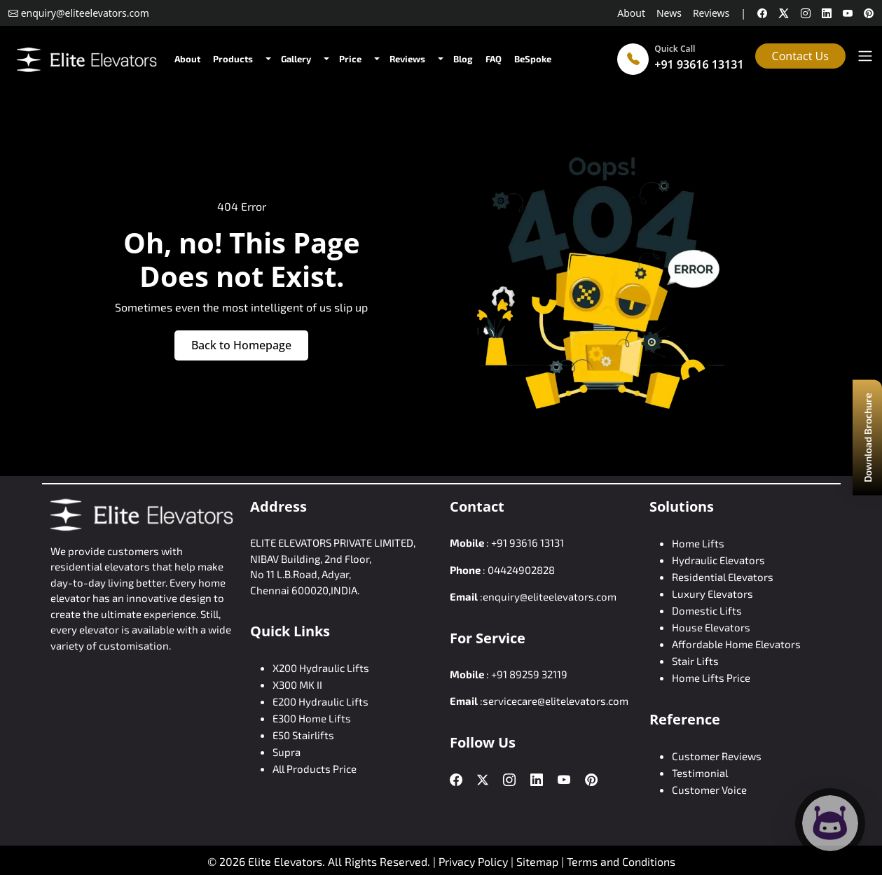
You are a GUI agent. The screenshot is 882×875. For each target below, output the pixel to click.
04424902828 (521, 570)
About (631, 13)
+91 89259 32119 (529, 674)
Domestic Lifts (707, 610)
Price (350, 58)
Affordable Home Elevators (736, 644)
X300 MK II (297, 684)
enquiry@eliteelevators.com (549, 596)
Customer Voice (709, 789)
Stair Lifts (695, 660)
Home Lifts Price (711, 677)
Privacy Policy (473, 861)
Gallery (296, 58)
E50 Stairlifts (303, 735)
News (669, 13)
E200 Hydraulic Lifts (320, 701)
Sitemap (538, 861)
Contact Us (800, 56)
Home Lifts (698, 543)
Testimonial (700, 772)
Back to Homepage (241, 345)
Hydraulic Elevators (718, 560)
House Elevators (711, 627)
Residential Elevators (722, 576)
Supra (287, 752)
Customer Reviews (717, 756)
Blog (463, 58)
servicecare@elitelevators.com (555, 700)
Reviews (711, 13)
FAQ (493, 58)
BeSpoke (532, 58)
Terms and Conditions (621, 861)
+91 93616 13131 (698, 64)
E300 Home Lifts (312, 718)
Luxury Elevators (712, 593)
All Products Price (315, 768)
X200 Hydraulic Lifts (321, 668)
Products (233, 58)
